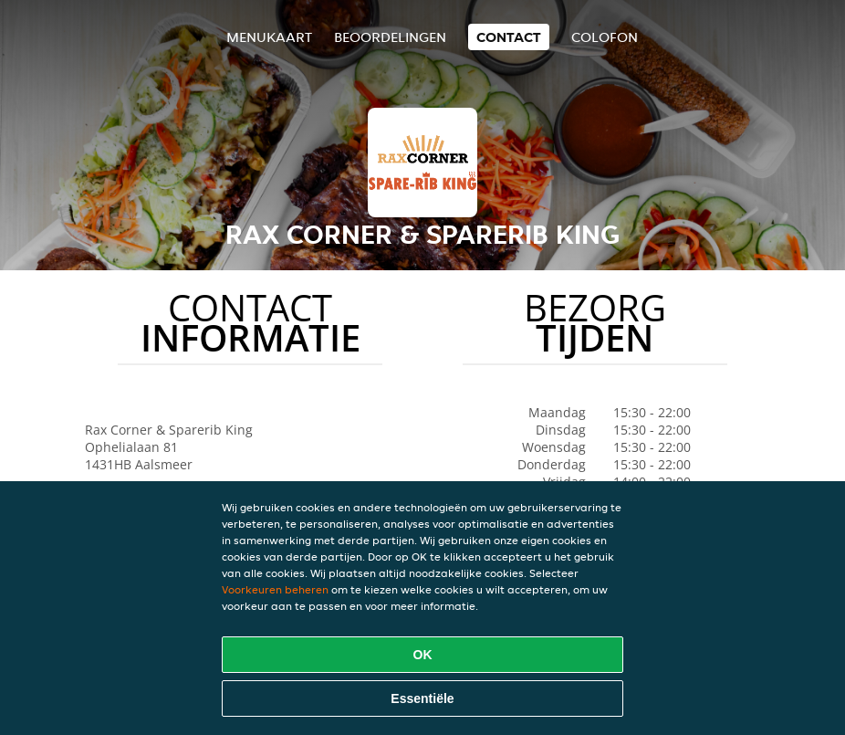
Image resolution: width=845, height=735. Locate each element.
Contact (508, 37)
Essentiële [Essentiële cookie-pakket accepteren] (422, 698)
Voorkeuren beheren (275, 589)
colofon (604, 37)
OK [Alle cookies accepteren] (423, 654)
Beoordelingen (390, 37)
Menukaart (269, 37)
